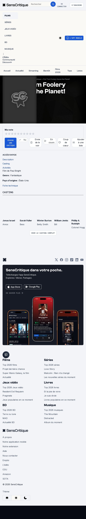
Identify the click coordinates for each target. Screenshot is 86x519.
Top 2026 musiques (53, 410)
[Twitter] (56, 261)
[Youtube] (81, 261)
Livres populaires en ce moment (59, 399)
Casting (8, 192)
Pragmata (7, 395)
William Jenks (61, 220)
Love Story (49, 369)
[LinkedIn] (76, 261)
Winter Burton (44, 220)
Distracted (49, 418)
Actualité (7, 377)
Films (6, 360)
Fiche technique (10, 185)
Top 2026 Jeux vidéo (13, 387)
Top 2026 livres (51, 387)
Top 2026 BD (9, 410)
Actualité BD (9, 422)
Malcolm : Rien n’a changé (57, 373)
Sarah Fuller (26, 220)
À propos (7, 437)
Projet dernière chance (14, 369)
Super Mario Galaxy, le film (16, 373)
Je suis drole (50, 395)
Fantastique (36, 79)
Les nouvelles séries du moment (59, 377)
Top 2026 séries (52, 365)
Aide (5, 451)
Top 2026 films (10, 365)
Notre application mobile (14, 442)
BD (5, 405)
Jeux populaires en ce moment (18, 399)
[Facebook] (61, 261)
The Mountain (51, 414)
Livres (48, 382)
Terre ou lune (9, 414)
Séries (48, 360)
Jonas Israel (9, 220)
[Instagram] (66, 261)
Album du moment (53, 422)
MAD (5, 418)
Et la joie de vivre (52, 391)
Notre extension (10, 446)
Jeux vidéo (10, 382)
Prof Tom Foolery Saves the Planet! (56, 79)
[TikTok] (71, 261)
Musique (50, 405)
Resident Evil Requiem (13, 391)
